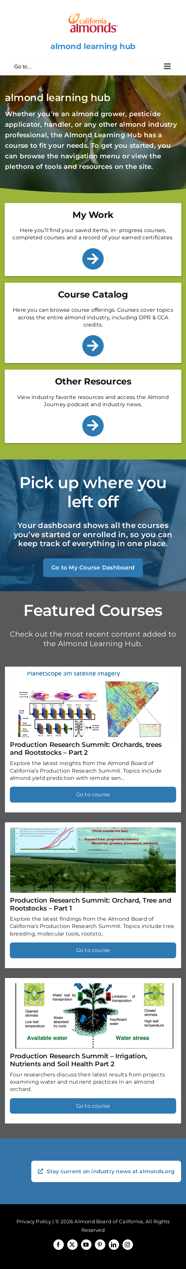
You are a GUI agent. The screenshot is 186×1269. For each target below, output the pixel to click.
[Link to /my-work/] (93, 259)
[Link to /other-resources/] (93, 425)
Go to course (93, 794)
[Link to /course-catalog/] (93, 346)
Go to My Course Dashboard (93, 567)
